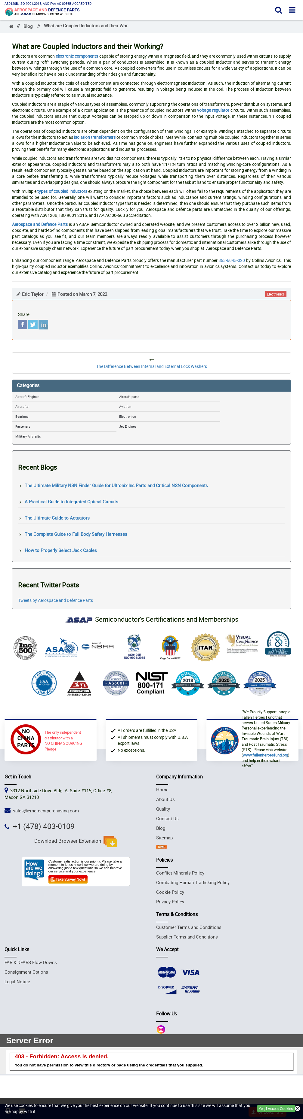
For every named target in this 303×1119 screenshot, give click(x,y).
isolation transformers (95, 137)
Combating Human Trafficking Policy (193, 882)
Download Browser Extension (75, 841)
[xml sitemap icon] (161, 847)
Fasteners (22, 426)
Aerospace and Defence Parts (40, 224)
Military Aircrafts (28, 436)
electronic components (77, 56)
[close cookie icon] (297, 1108)
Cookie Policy (170, 892)
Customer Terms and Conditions (188, 927)
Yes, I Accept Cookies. (276, 1108)
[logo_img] (42, 11)
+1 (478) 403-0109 (44, 826)
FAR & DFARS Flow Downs (31, 962)
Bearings (22, 416)
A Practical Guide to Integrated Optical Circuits (71, 502)
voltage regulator (213, 110)
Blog (27, 26)
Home (162, 790)
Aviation (125, 406)
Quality (163, 809)
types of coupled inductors (62, 191)
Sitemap (164, 838)
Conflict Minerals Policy (180, 873)
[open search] (278, 9)
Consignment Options (26, 972)
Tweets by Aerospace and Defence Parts (55, 600)
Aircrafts (22, 406)
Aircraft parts (129, 396)
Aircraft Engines (27, 396)
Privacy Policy (170, 902)
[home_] (11, 26)
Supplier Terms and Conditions (187, 937)
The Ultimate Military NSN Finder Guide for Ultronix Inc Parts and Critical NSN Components (116, 485)
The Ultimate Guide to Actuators (57, 518)
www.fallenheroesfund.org (265, 755)
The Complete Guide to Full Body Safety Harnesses (76, 534)
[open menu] (292, 9)
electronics (276, 294)
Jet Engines (128, 426)
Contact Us (167, 818)
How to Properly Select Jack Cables (61, 550)
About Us (165, 799)
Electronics (127, 416)
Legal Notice (17, 981)
